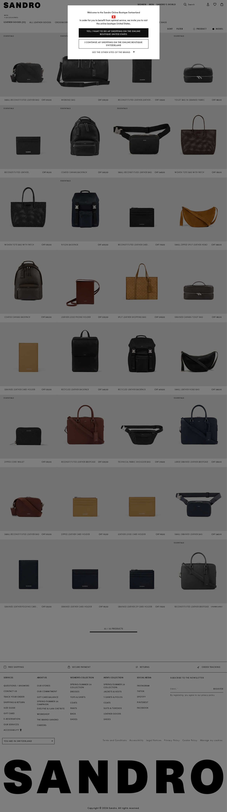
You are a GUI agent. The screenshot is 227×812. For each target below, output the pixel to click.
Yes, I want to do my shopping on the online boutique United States (114, 32)
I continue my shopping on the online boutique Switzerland (113, 44)
